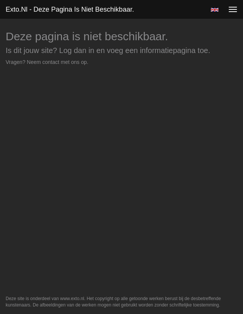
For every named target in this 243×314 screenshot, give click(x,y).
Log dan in (76, 50)
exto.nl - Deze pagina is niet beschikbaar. (70, 9)
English (214, 10)
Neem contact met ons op (57, 62)
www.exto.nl (72, 298)
